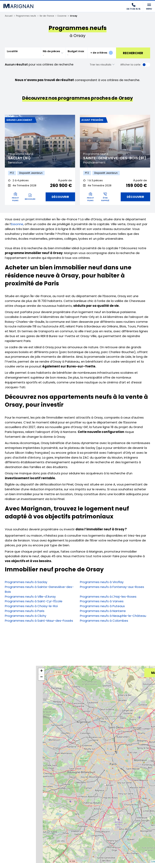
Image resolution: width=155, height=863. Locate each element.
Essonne (65, 16)
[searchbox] (50, 55)
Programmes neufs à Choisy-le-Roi (31, 607)
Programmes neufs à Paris (24, 611)
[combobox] (53, 52)
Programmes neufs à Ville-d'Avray (30, 597)
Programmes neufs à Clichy (25, 616)
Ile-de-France (49, 16)
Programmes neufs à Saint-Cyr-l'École (33, 602)
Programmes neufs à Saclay (26, 583)
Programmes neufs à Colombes (104, 621)
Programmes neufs (27, 16)
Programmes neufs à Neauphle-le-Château (113, 616)
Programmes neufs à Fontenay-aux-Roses (112, 587)
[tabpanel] (40, 141)
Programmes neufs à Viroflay (102, 583)
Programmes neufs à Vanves (102, 602)
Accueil (9, 16)
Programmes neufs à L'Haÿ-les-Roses (108, 597)
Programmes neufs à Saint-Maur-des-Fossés (39, 621)
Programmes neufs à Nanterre (103, 611)
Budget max (76, 51)
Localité (12, 51)
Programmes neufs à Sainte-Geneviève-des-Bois (39, 589)
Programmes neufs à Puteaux (102, 607)
